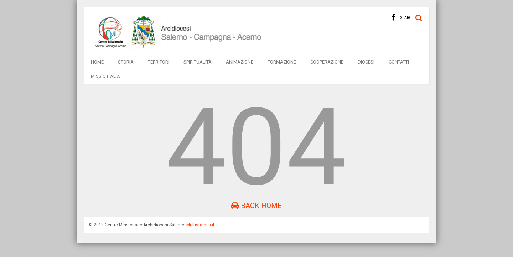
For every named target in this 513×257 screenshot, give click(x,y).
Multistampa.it (200, 224)
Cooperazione (326, 62)
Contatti (399, 62)
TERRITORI (158, 62)
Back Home (256, 205)
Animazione (239, 62)
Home (97, 62)
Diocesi (366, 62)
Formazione (282, 62)
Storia (126, 62)
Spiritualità (197, 62)
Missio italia (105, 76)
